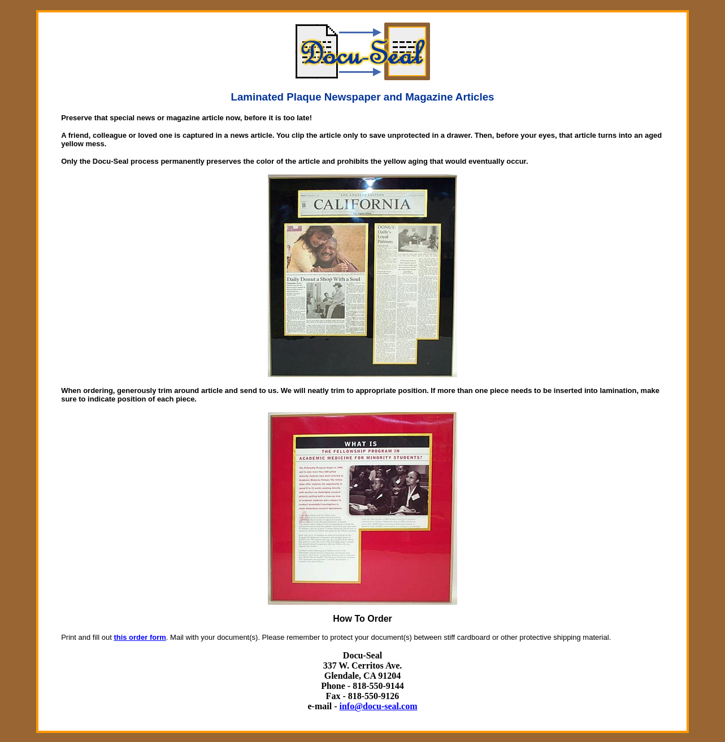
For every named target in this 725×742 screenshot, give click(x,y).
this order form (140, 637)
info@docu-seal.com (379, 706)
